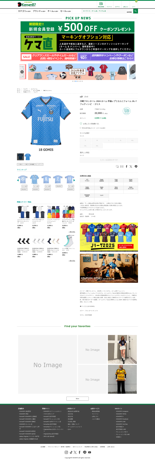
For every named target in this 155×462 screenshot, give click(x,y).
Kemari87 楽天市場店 (50, 416)
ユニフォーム (34, 89)
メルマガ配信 (96, 419)
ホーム (18, 89)
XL (120, 140)
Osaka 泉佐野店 (101, 180)
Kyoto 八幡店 (116, 180)
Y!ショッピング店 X (122, 432)
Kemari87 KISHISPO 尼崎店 (27, 421)
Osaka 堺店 (101, 187)
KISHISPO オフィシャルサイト (53, 411)
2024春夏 (32, 164)
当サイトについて (77, 446)
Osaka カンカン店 (130, 187)
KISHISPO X (119, 416)
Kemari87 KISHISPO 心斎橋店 (28, 416)
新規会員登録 (96, 411)
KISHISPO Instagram (122, 411)
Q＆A (69, 429)
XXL (132, 140)
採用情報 (102, 446)
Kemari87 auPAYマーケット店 (52, 421)
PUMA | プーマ (27, 92)
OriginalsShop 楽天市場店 (51, 434)
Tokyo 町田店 (116, 187)
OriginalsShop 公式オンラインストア (54, 430)
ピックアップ (39, 164)
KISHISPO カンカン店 (25, 424)
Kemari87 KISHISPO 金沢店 (27, 434)
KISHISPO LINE (120, 421)
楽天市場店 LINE (121, 429)
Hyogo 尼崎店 (130, 180)
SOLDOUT (24, 189)
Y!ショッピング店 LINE (123, 434)
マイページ (95, 414)
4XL (97, 146)
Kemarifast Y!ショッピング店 (52, 426)
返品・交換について (73, 424)
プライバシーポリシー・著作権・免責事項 (59, 446)
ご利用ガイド (70, 408)
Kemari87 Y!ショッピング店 (52, 419)
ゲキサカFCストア (49, 414)
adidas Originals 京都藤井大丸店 (28, 439)
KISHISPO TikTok (121, 414)
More (77, 398)
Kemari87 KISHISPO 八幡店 (27, 419)
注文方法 (70, 414)
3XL (85, 146)
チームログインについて (75, 426)
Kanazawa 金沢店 (87, 195)
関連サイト (46, 408)
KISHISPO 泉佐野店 (25, 411)
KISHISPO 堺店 (23, 414)
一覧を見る (72, 232)
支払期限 (70, 419)
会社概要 (43, 446)
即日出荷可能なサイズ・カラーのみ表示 (93, 128)
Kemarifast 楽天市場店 (50, 424)
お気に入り (95, 416)
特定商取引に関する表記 (91, 446)
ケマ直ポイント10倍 (23, 164)
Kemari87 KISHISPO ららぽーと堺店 (29, 427)
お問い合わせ (110, 446)
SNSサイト (118, 408)
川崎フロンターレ (47, 90)
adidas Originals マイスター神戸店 (29, 436)
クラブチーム (26, 90)
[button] (72, 81)
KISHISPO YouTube (122, 424)
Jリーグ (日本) (36, 90)
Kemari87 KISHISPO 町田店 (27, 431)
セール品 (24, 186)
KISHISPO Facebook (122, 419)
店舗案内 (21, 408)
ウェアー (25, 89)
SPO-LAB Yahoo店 (49, 436)
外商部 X (118, 437)
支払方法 (70, 416)
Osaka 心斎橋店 (87, 187)
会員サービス (95, 408)
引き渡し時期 (72, 421)
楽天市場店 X (120, 426)
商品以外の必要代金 (73, 411)
